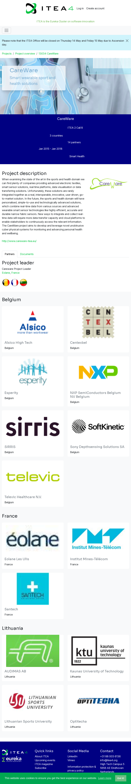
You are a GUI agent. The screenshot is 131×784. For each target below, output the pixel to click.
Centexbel (78, 343)
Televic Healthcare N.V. (23, 497)
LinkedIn (72, 756)
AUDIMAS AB (15, 671)
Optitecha (78, 722)
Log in (80, 8)
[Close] (127, 41)
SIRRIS (10, 447)
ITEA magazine (44, 764)
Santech (11, 609)
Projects (7, 53)
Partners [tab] (10, 254)
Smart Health (76, 156)
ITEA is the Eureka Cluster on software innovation (65, 21)
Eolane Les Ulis (17, 559)
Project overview (25, 53)
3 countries (56, 135)
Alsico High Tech (18, 343)
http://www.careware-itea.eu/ (19, 241)
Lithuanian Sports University (28, 722)
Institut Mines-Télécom (89, 559)
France (15, 272)
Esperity (11, 393)
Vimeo (71, 760)
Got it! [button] (120, 778)
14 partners (74, 142)
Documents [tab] (27, 254)
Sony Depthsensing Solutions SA (97, 447)
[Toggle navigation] (6, 30)
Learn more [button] (104, 778)
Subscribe (40, 768)
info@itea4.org (108, 760)
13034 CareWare (48, 53)
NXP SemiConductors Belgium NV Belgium (95, 395)
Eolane (6, 272)
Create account (95, 8)
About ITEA (42, 756)
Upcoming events (45, 760)
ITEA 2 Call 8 (75, 127)
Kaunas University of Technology (97, 671)
